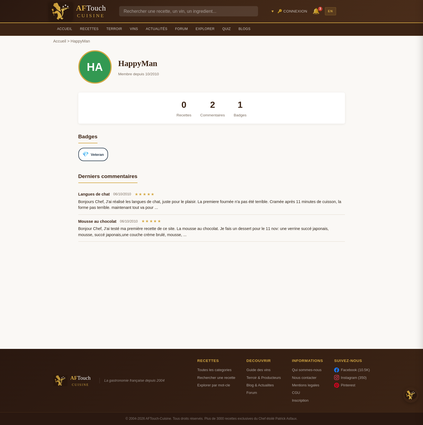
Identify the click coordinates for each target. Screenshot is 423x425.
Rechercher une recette (216, 378)
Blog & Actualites (260, 385)
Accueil (64, 29)
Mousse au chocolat (97, 221)
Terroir (114, 29)
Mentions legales (305, 385)
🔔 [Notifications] (316, 10)
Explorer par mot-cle (213, 385)
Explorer (205, 29)
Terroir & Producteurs (263, 378)
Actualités (156, 29)
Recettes (89, 29)
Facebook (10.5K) (352, 370)
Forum (181, 29)
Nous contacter (304, 378)
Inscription (300, 400)
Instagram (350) (350, 377)
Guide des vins (258, 370)
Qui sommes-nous (306, 370)
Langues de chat (94, 194)
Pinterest (344, 385)
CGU (296, 393)
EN (330, 11)
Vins (134, 29)
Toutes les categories (214, 370)
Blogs (245, 29)
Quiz (226, 29)
